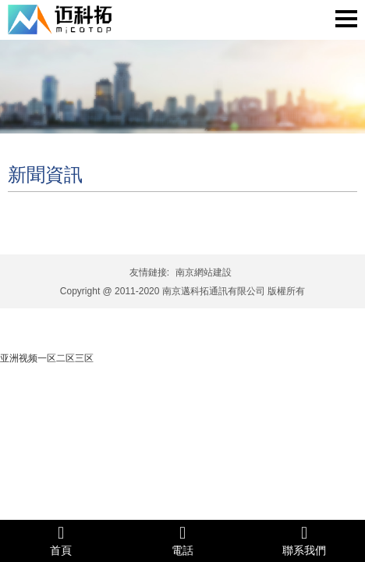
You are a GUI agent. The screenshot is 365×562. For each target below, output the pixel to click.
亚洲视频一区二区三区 (47, 358)
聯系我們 (304, 540)
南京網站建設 (203, 272)
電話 (182, 540)
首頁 (61, 540)
